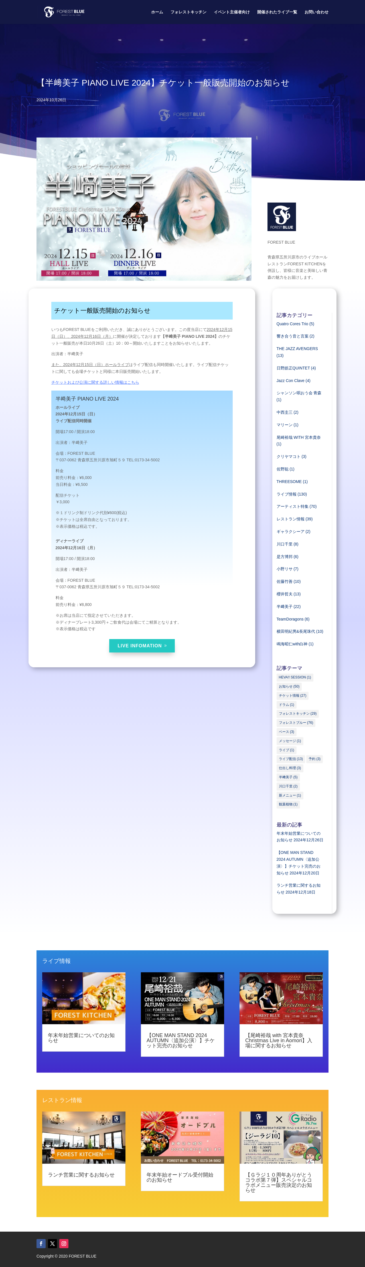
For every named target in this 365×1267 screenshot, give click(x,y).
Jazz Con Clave (291, 380)
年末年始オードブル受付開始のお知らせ (180, 1177)
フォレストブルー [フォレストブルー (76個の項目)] (296, 723)
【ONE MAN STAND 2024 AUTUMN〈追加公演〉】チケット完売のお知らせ (181, 1040)
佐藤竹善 (285, 581)
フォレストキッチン (188, 12)
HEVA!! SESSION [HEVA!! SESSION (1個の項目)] (295, 677)
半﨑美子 (285, 606)
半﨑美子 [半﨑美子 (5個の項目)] (288, 777)
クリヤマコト (289, 456)
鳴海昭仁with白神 (292, 644)
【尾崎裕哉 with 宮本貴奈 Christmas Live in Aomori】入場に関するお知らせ (278, 1040)
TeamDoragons (290, 619)
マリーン (285, 425)
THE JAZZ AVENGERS (297, 348)
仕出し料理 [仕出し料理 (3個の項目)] (290, 768)
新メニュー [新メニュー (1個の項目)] (290, 795)
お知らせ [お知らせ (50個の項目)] (289, 686)
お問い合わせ (316, 12)
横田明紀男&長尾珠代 (296, 631)
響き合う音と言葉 (293, 336)
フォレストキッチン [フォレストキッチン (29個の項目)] (298, 714)
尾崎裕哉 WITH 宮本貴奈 (299, 437)
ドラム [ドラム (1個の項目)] (286, 705)
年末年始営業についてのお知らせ (81, 1037)
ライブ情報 (287, 494)
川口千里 (285, 544)
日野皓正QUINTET (293, 368)
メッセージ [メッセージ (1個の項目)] (290, 741)
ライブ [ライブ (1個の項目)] (286, 750)
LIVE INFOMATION (140, 645)
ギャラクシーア (291, 531)
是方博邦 (285, 556)
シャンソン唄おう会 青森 (299, 393)
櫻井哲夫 (285, 594)
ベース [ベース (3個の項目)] (286, 732)
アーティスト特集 (293, 506)
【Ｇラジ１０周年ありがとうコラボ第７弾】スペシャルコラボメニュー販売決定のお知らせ (278, 1182)
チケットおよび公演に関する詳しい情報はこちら (95, 382)
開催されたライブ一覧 (277, 12)
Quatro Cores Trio (292, 324)
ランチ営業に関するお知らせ (81, 1175)
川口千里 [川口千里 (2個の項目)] (288, 786)
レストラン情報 (291, 519)
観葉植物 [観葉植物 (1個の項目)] (288, 804)
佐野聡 (283, 469)
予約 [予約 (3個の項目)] (315, 759)
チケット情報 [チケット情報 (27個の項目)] (293, 696)
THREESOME (289, 481)
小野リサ (285, 569)
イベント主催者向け (232, 12)
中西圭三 (285, 412)
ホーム (157, 12)
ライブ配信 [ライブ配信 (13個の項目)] (291, 759)
